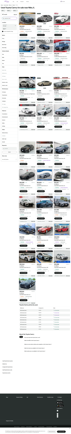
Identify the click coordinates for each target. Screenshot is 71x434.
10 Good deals (56, 324)
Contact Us (23, 426)
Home (2, 5)
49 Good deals (56, 317)
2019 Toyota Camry (23, 326)
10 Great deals (56, 312)
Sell (17, 1)
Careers (35, 426)
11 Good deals (56, 329)
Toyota (14, 5)
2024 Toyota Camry (23, 315)
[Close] (70, 428)
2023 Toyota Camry (23, 317)
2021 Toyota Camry (23, 322)
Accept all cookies (61, 431)
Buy (13, 1)
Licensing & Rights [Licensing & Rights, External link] (41, 426)
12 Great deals (56, 315)
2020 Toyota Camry (23, 324)
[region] (35, 430)
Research (22, 1)
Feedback (55, 426)
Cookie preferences (51, 431)
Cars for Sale (6, 5)
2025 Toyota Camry (23, 312)
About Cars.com (16, 426)
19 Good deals (56, 310)
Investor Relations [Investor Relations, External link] (29, 426)
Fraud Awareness (49, 426)
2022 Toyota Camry (23, 319)
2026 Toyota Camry (23, 310)
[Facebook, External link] (57, 412)
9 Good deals (56, 322)
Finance (27, 1)
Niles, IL (10, 5)
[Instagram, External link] (57, 415)
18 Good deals (56, 319)
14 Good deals (56, 326)
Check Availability (23, 34)
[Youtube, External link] (57, 414)
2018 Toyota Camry (23, 329)
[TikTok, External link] (57, 410)
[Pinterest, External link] (57, 417)
